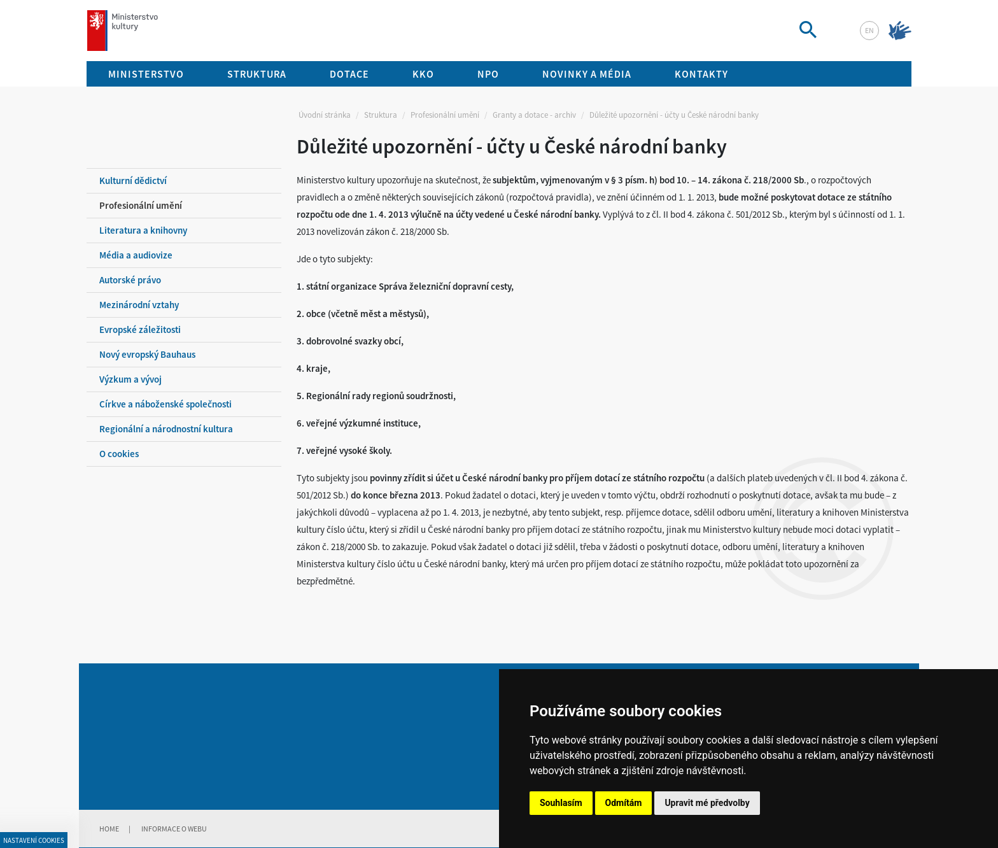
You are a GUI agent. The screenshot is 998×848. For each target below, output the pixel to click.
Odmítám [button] (623, 803)
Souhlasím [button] (561, 803)
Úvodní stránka (325, 115)
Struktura (380, 115)
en (869, 30)
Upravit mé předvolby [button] (706, 803)
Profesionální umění (445, 115)
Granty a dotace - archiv (534, 115)
